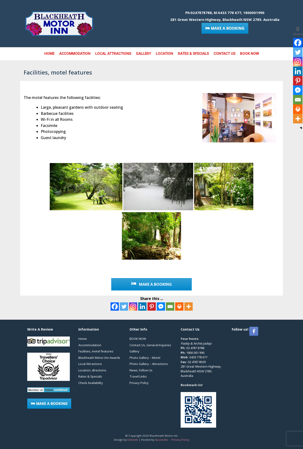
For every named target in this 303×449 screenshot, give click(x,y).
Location (164, 53)
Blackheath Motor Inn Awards (99, 357)
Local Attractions (113, 53)
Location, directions (92, 370)
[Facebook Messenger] (161, 306)
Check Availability (90, 383)
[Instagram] (133, 306)
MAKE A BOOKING (151, 284)
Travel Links (138, 376)
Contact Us (224, 53)
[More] (188, 306)
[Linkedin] (142, 306)
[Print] (179, 306)
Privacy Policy (139, 383)
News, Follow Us (140, 370)
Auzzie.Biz (161, 439)
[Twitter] (124, 306)
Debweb (132, 439)
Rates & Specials (193, 53)
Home (49, 53)
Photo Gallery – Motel (144, 357)
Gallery (143, 53)
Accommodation (74, 53)
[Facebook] (115, 306)
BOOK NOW (249, 53)
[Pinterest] (151, 306)
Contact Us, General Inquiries (150, 345)
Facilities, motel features (95, 351)
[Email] (170, 306)
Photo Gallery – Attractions (148, 364)
